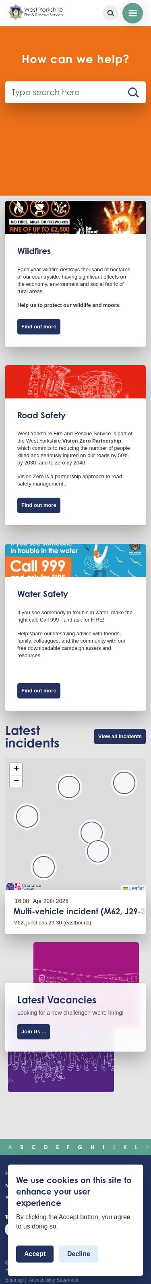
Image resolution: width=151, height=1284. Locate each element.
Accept (35, 1253)
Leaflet (133, 888)
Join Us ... (33, 1031)
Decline (78, 1253)
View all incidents (120, 736)
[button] (124, 783)
